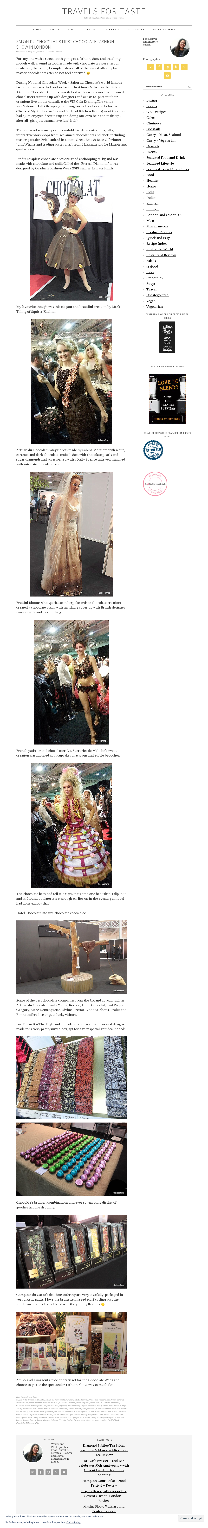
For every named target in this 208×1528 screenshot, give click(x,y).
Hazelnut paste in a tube (84, 1412)
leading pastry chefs (89, 1414)
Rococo (33, 1420)
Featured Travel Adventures (167, 169)
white (37, 1423)
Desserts (152, 146)
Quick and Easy (158, 238)
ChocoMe (20, 1406)
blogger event (104, 1400)
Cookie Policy (73, 1522)
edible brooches (115, 1406)
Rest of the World (159, 249)
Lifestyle (152, 209)
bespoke (84, 1400)
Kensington (51, 1414)
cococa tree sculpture (33, 1406)
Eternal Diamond (51, 1409)
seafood (152, 266)
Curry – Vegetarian (161, 140)
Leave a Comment (55, 52)
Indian (151, 198)
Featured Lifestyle (160, 163)
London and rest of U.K (164, 215)
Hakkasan (69, 1412)
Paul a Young (90, 1417)
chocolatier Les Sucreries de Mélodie (104, 1403)
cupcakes (63, 1406)
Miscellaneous (157, 226)
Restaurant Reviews (161, 255)
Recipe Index (156, 243)
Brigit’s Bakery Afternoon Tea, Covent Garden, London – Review (104, 1496)
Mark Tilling (33, 1417)
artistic (77, 1400)
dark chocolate (73, 1406)
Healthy (152, 180)
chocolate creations (50, 1403)
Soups (151, 284)
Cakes (150, 118)
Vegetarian (154, 306)
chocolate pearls (82, 1403)
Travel (151, 289)
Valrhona (30, 1423)
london (107, 1414)
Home (151, 186)
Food (35, 1397)
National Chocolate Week (49, 1417)
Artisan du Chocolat (36, 1400)
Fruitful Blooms (88, 1409)
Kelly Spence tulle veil (37, 1414)
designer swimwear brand (91, 1406)
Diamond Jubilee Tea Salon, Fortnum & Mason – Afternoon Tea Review (104, 1450)
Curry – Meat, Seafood (163, 135)
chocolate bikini (35, 1403)
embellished (27, 1409)
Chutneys (153, 123)
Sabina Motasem (43, 1420)
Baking (151, 100)
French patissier (74, 1409)
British (113, 1400)
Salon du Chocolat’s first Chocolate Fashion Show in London (65, 44)
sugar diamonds (87, 1420)
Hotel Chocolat (101, 1412)
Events (29, 1397)
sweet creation (101, 1420)
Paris (82, 1417)
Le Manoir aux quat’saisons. (68, 1414)
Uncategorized (157, 295)
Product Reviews (159, 232)
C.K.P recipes (156, 112)
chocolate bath (22, 1403)
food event (63, 1409)
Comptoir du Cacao (50, 1406)
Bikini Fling (93, 1400)
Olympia (75, 1417)
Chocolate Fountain (67, 1403)
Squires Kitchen (73, 1420)
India (150, 192)
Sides (150, 272)
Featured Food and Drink (165, 158)
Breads (151, 106)
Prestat (26, 1420)
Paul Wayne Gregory (105, 1417)
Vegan (151, 301)
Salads (151, 261)
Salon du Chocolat (58, 1420)
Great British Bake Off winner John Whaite (46, 1412)
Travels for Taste (104, 11)
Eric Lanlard (38, 1409)
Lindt (100, 1414)
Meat (150, 221)
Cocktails (153, 129)
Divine (105, 1406)
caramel (120, 1400)
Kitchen (152, 203)
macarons (114, 1414)
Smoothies (154, 278)
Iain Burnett (113, 1412)
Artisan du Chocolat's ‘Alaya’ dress (59, 1400)
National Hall (65, 1417)
